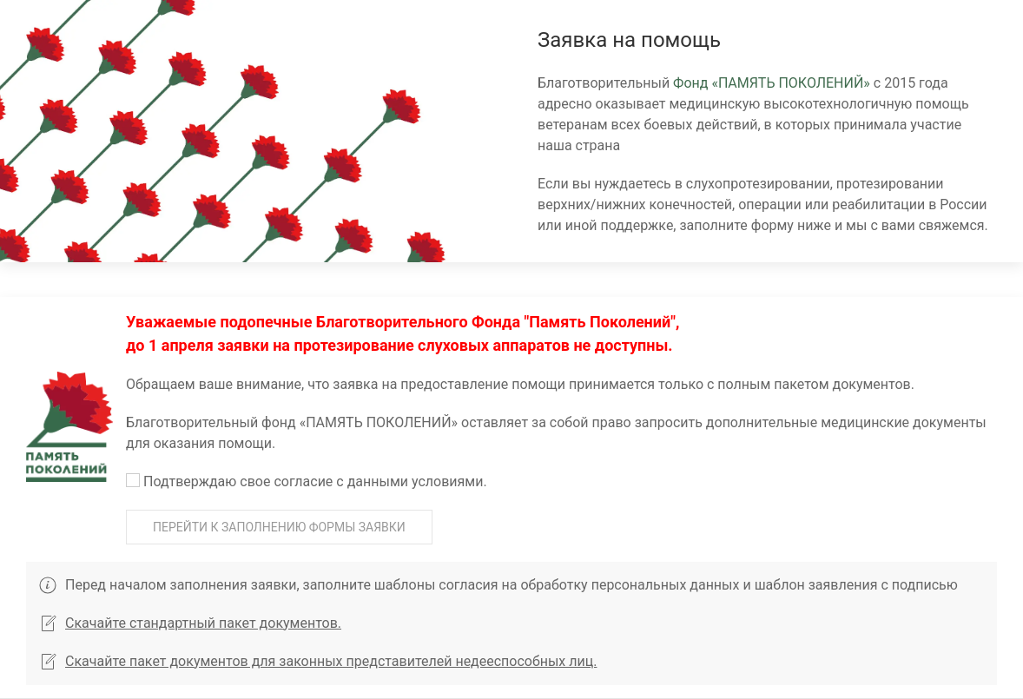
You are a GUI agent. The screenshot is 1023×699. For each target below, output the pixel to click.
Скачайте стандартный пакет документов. (190, 623)
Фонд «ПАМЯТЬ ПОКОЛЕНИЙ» (771, 83)
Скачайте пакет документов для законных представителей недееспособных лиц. (318, 661)
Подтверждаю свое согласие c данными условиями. (306, 481)
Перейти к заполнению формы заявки (279, 527)
